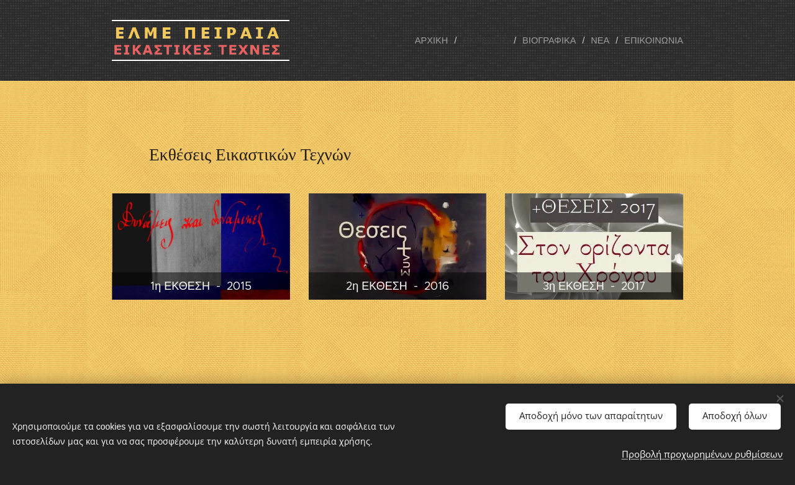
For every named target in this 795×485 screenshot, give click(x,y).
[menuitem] (442, 40)
